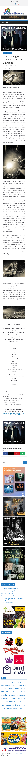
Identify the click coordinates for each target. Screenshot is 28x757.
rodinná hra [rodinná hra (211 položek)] (19, 701)
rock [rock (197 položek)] (16, 701)
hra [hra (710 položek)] (16, 688)
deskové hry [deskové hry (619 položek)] (5, 686)
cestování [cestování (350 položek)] (9, 683)
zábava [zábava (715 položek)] (19, 708)
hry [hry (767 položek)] (2, 691)
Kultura (9, 53)
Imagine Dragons (7, 68)
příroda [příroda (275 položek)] (6, 701)
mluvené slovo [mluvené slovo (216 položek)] (23, 695)
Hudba (4, 53)
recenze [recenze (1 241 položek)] (12, 701)
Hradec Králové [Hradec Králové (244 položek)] (21, 688)
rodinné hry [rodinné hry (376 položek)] (4, 705)
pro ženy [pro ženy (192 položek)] (3, 701)
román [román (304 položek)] (9, 705)
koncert (13, 68)
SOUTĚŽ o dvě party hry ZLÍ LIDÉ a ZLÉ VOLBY (12, 591)
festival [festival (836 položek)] (21, 686)
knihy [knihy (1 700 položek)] (7, 695)
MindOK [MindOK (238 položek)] (18, 695)
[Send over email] (22, 453)
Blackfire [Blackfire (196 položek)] (5, 682)
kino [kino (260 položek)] (25, 691)
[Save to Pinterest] (17, 453)
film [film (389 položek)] (26, 686)
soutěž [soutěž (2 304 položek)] (14, 705)
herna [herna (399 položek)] (5, 688)
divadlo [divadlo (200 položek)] (11, 686)
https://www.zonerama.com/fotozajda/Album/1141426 (14, 414)
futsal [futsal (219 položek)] (2, 688)
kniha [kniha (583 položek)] (3, 695)
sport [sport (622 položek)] (20, 705)
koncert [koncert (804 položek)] (13, 695)
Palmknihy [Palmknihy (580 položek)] (4, 698)
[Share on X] (11, 453)
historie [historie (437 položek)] (9, 688)
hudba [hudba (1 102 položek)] (6, 691)
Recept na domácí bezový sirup (8, 596)
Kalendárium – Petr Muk (7, 593)
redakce (15, 65)
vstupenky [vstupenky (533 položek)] (9, 708)
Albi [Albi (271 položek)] (2, 683)
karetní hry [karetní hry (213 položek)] (19, 691)
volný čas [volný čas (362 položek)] (3, 708)
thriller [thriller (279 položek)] (24, 705)
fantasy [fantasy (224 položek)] (16, 686)
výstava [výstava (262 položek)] (15, 708)
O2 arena (17, 68)
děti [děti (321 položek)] (14, 686)
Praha (21, 68)
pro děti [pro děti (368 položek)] (23, 698)
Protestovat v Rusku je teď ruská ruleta (10, 588)
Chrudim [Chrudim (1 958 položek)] (16, 682)
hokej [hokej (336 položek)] (13, 688)
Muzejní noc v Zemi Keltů (7, 602)
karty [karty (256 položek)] (22, 691)
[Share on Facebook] (5, 453)
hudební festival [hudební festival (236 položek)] (13, 691)
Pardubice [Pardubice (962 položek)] (12, 698)
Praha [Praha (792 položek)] (19, 698)
